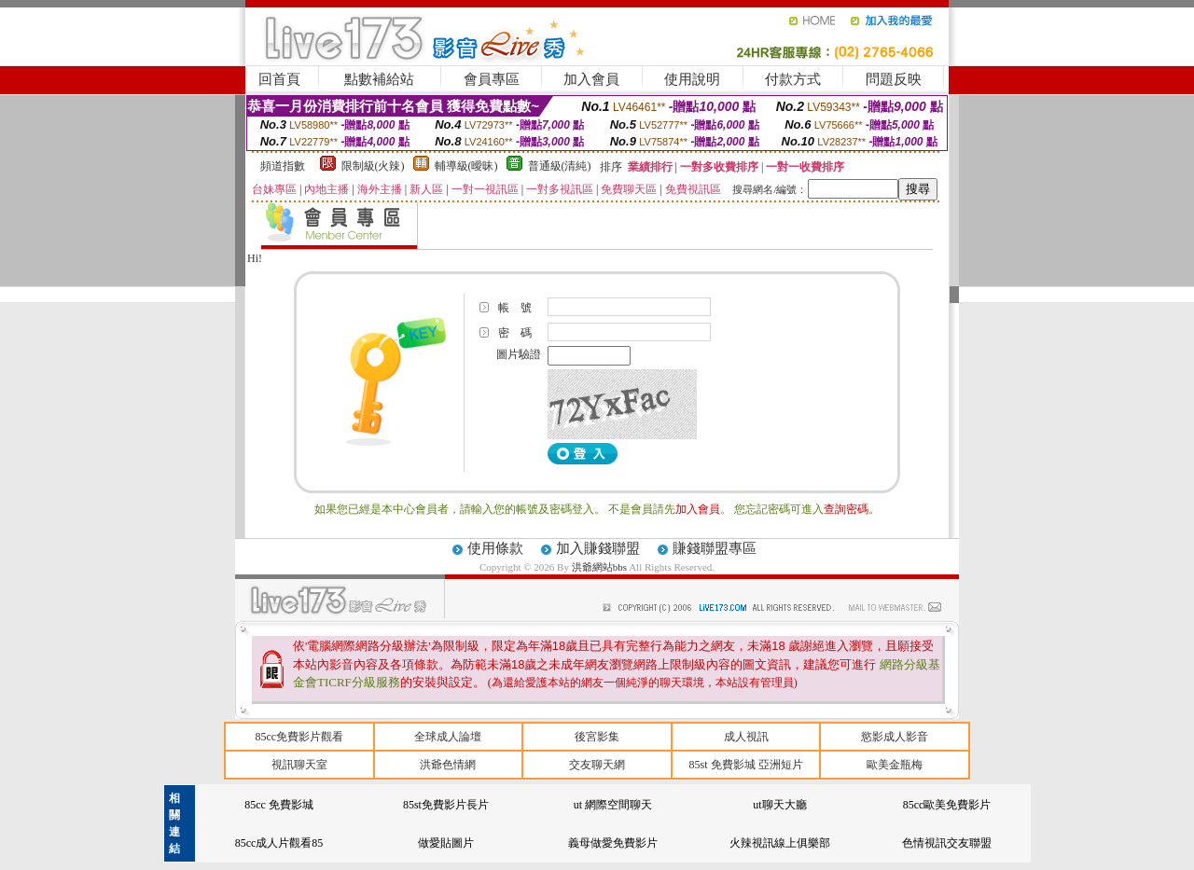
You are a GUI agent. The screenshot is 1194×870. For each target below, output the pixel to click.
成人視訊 (746, 736)
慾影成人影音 (894, 736)
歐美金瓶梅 (895, 764)
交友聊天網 (597, 764)
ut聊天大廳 (779, 804)
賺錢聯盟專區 (715, 548)
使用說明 (692, 79)
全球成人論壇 (447, 736)
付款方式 (793, 79)
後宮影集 (597, 736)
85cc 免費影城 (278, 804)
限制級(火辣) (373, 166)
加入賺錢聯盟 (598, 548)
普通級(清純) (559, 166)
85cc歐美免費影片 (947, 804)
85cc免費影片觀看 (299, 736)
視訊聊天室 (299, 764)
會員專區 (492, 79)
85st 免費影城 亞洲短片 (746, 764)
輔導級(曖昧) (466, 166)
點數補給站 (379, 79)
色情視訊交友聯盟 (947, 842)
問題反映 (894, 79)
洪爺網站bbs (600, 567)
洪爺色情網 (448, 764)
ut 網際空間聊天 (613, 804)
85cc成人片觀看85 (279, 842)
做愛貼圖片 (446, 842)
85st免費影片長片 (446, 804)
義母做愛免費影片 (613, 842)
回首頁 (279, 79)
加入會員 (591, 79)
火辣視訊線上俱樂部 (779, 842)
